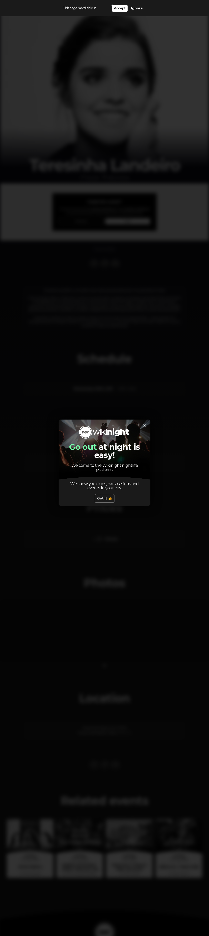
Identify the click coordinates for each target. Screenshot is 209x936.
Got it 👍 (104, 498)
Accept (119, 8)
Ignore (137, 8)
